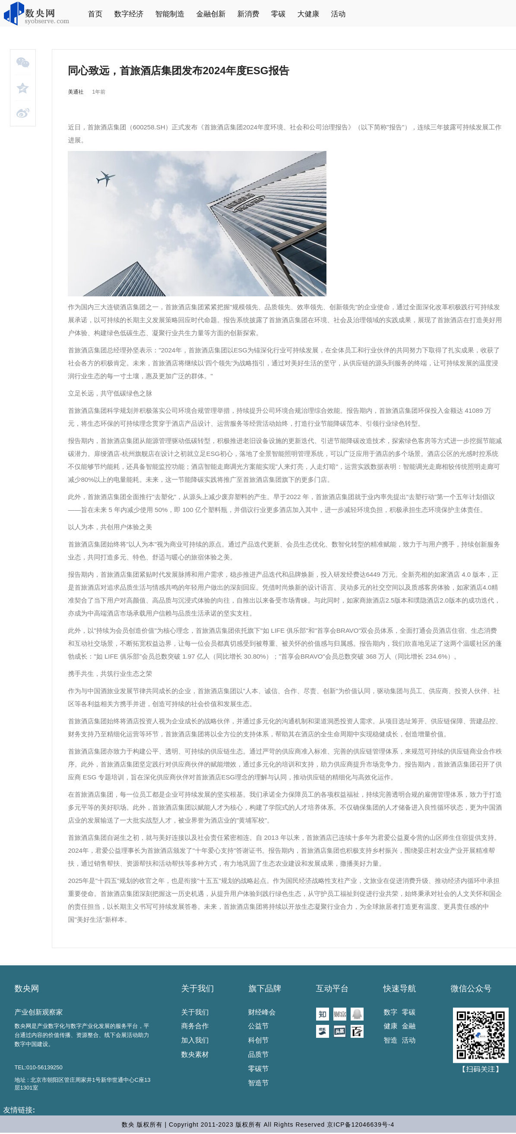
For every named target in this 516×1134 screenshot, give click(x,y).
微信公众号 (471, 988)
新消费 (248, 14)
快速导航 (399, 988)
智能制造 (170, 14)
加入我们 (195, 1040)
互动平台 (332, 988)
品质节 (258, 1054)
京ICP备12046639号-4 (360, 1124)
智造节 (258, 1083)
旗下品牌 (265, 988)
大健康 (309, 14)
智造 (391, 1040)
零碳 (278, 14)
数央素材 (195, 1054)
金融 (409, 1026)
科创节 (258, 1040)
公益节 (258, 1026)
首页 (95, 14)
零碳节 (258, 1068)
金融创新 (211, 14)
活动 (338, 14)
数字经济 (129, 14)
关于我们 (197, 988)
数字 (391, 1012)
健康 (391, 1026)
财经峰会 (262, 1012)
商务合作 (195, 1026)
